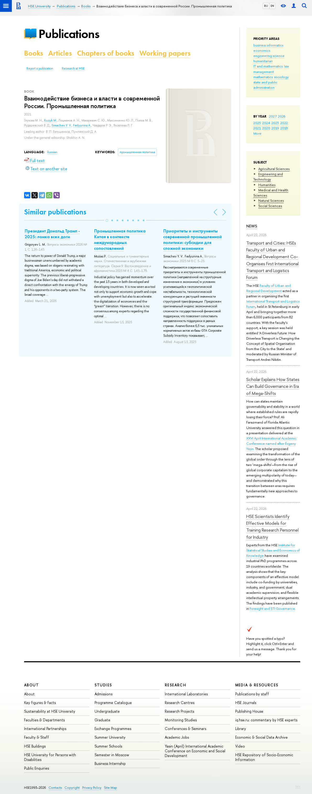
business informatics (268, 45)
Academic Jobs (177, 737)
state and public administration (265, 85)
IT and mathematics (268, 66)
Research (175, 684)
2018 (284, 128)
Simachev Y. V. (62, 125)
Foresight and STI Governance (272, 608)
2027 (273, 116)
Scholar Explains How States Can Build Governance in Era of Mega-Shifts (272, 386)
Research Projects (179, 711)
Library (240, 728)
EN (272, 6)
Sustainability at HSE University (49, 711)
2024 (266, 122)
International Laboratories (186, 693)
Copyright (72, 787)
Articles (60, 53)
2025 (257, 122)
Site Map (110, 787)
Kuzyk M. (50, 120)
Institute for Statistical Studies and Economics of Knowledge (273, 550)
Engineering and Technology (268, 177)
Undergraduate (107, 711)
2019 (275, 128)
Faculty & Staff (36, 737)
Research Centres (179, 702)
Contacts (55, 787)
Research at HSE (73, 68)
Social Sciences (270, 205)
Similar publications (55, 211)
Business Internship (110, 763)
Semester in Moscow (112, 754)
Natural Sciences (271, 200)
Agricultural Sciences (273, 168)
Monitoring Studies (181, 719)
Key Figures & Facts (40, 702)
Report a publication (39, 68)
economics (261, 50)
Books (33, 53)
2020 (266, 128)
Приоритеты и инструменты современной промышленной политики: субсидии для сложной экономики (192, 239)
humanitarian (263, 61)
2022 (284, 122)
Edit (297, 786)
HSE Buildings (35, 746)
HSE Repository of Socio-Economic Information (264, 757)
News (251, 226)
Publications (69, 34)
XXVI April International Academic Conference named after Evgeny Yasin (271, 443)
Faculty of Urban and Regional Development (268, 288)
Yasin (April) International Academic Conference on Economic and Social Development (195, 751)
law (286, 66)
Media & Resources (256, 684)
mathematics (263, 77)
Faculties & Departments (44, 719)
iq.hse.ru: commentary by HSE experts (266, 719)
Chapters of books (105, 53)
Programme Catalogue (113, 702)
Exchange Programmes (113, 728)
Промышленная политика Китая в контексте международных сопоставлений (120, 239)
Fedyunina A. (82, 125)
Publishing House (249, 711)
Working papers (164, 53)
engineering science (268, 55)
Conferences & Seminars (185, 728)
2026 (281, 116)
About (31, 684)
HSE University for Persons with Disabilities (50, 757)
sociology (281, 77)
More (257, 133)
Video (240, 746)
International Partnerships (45, 728)
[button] (107, 220)
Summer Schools (108, 746)
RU (266, 6)
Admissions (103, 693)
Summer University (110, 737)
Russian (52, 152)
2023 (275, 122)
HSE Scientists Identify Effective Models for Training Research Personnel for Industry (272, 526)
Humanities (266, 184)
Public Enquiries (36, 768)
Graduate (102, 719)
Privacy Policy (91, 787)
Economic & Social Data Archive (261, 737)
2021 (257, 128)
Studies (103, 684)
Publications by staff (252, 693)
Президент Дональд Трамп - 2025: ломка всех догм (52, 234)
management (263, 71)
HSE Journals (245, 702)
